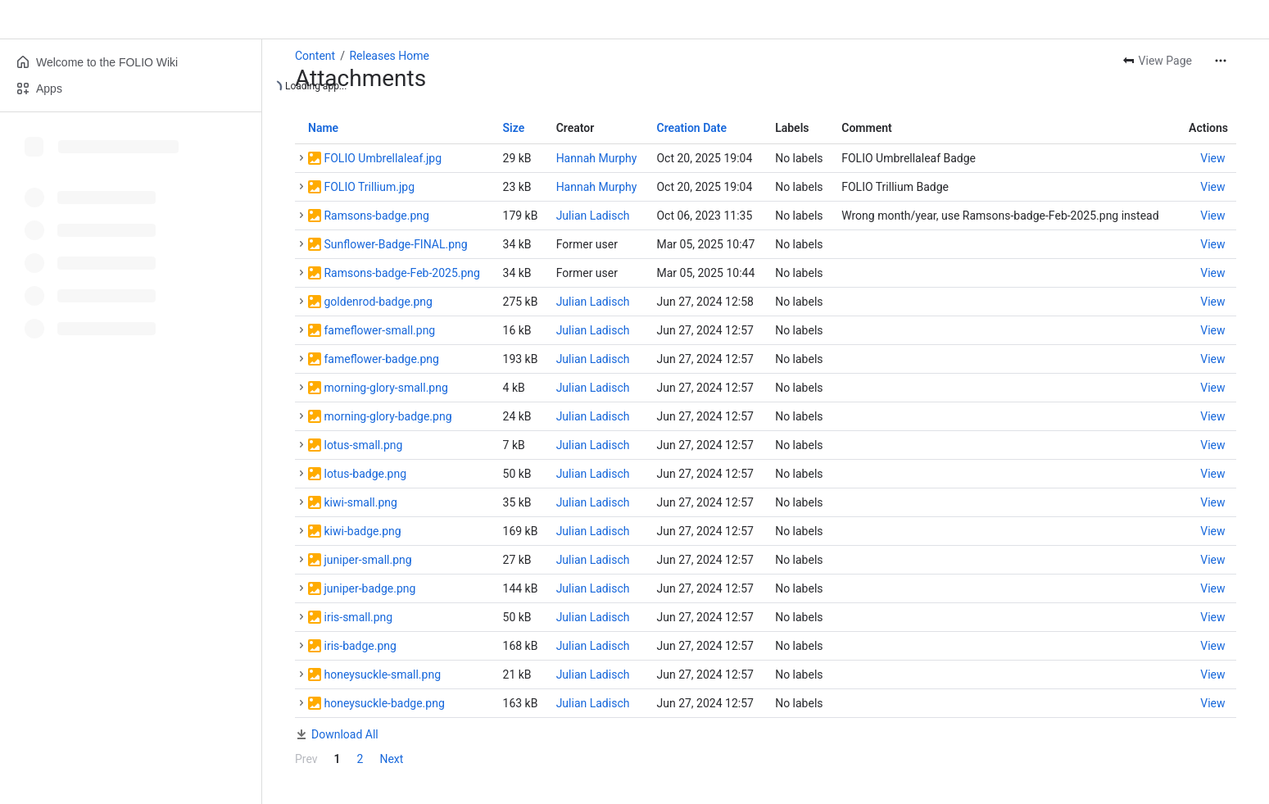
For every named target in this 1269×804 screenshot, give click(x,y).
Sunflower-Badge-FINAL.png (395, 244)
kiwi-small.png (360, 502)
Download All (344, 734)
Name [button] (323, 127)
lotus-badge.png (365, 473)
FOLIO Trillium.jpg (369, 186)
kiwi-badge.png (362, 531)
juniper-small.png (367, 559)
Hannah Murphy (596, 158)
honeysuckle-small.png (382, 674)
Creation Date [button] (691, 127)
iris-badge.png (360, 645)
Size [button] (514, 127)
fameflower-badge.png (381, 359)
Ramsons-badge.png (376, 215)
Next (391, 758)
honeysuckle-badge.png (384, 703)
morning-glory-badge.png (387, 416)
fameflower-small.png (379, 330)
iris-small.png (358, 617)
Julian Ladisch (593, 215)
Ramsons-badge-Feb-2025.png (401, 272)
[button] (301, 158)
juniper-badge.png (369, 588)
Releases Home (389, 55)
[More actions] (1220, 60)
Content (315, 55)
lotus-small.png (363, 445)
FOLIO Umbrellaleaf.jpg (383, 158)
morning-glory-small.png (385, 387)
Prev (306, 758)
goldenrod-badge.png (378, 301)
